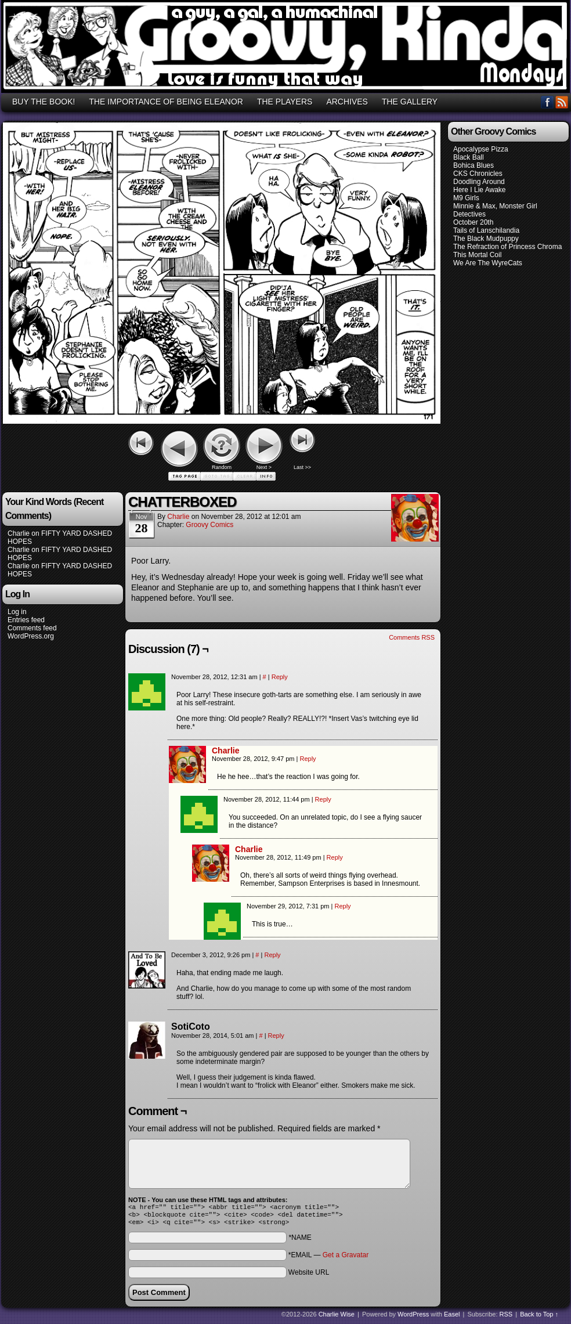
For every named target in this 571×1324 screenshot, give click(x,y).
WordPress (413, 1317)
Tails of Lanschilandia (486, 230)
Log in (17, 612)
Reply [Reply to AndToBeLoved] (272, 954)
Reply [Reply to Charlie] (307, 758)
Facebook (547, 102)
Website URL (308, 1276)
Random (222, 467)
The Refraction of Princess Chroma (507, 247)
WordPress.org (31, 636)
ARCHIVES (347, 101)
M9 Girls (466, 198)
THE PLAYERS (284, 101)
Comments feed (32, 628)
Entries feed (26, 620)
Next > (264, 467)
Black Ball (468, 157)
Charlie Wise (337, 1317)
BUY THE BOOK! (43, 101)
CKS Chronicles (478, 173)
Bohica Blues (473, 165)
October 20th (473, 222)
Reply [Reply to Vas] (280, 676)
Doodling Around (479, 182)
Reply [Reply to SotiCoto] (276, 1035)
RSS (562, 102)
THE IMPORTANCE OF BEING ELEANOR (166, 101)
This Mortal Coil (477, 255)
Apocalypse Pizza (480, 149)
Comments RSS (412, 637)
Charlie (19, 533)
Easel (452, 1317)
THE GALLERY (410, 101)
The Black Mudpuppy (486, 239)
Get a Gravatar (345, 1258)
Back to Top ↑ (539, 1317)
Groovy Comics (209, 525)
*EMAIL (328, 1258)
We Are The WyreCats (487, 263)
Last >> (302, 467)
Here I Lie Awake (479, 190)
